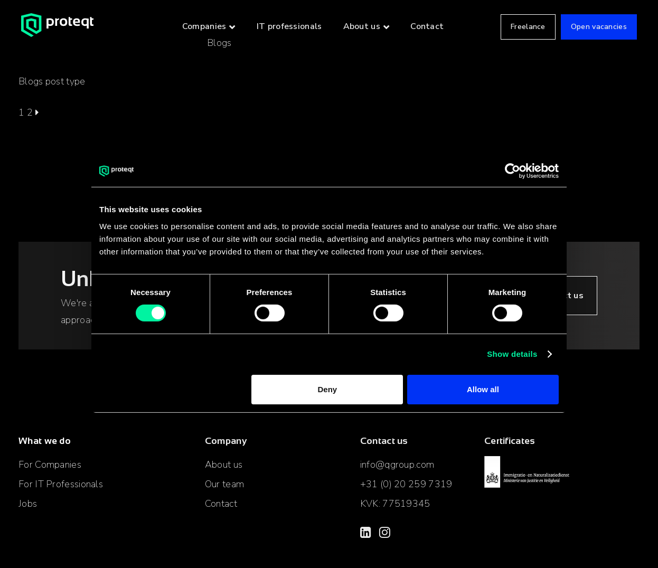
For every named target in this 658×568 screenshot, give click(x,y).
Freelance (528, 27)
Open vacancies (599, 27)
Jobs (27, 503)
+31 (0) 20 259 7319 (406, 484)
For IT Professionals (60, 484)
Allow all (483, 389)
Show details (512, 353)
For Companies (49, 464)
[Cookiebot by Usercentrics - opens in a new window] (512, 171)
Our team (224, 484)
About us (361, 26)
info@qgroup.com (397, 464)
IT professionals (289, 26)
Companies (204, 26)
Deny (327, 389)
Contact (427, 26)
